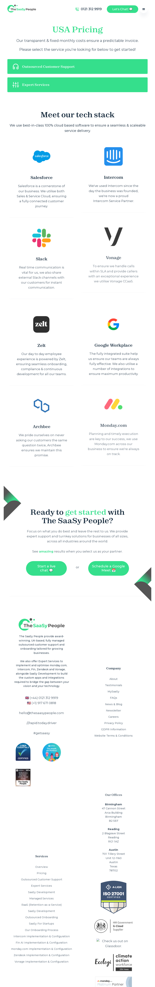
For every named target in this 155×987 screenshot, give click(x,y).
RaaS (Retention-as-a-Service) (41, 897)
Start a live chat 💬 (46, 566)
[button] (144, 9)
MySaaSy (113, 687)
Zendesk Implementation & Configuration (41, 948)
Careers (113, 712)
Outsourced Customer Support (41, 872)
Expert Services (41, 879)
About (113, 674)
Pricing (41, 866)
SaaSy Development (41, 885)
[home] (21, 9)
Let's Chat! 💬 (122, 9)
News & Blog (113, 700)
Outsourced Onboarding (41, 910)
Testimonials (113, 681)
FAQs (113, 693)
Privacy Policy (113, 718)
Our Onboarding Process (41, 923)
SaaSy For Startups (41, 916)
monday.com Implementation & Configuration (41, 942)
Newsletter (113, 706)
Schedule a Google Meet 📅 (108, 566)
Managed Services (41, 891)
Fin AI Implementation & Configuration (41, 935)
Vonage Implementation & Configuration (41, 954)
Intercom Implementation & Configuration (41, 929)
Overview (41, 860)
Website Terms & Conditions (113, 731)
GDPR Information (113, 725)
